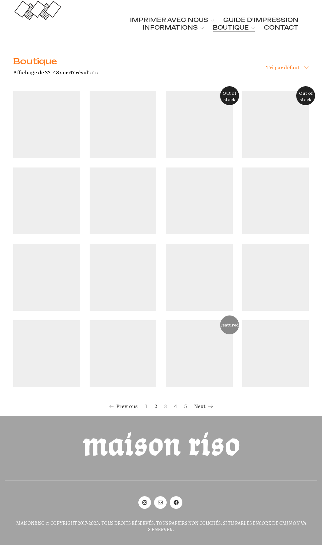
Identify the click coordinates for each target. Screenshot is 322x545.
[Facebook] (176, 502)
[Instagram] (144, 502)
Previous (123, 406)
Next (203, 406)
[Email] (160, 502)
